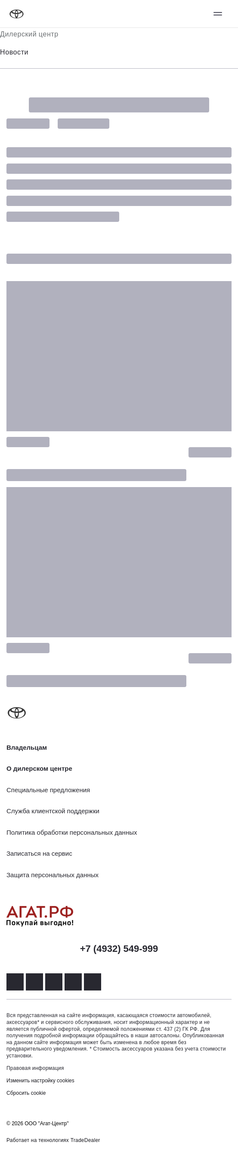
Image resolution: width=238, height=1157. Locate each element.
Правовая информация (35, 1068)
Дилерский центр (29, 34)
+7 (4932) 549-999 (119, 948)
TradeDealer (85, 1140)
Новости (14, 52)
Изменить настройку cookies (40, 1081)
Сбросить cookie (26, 1093)
